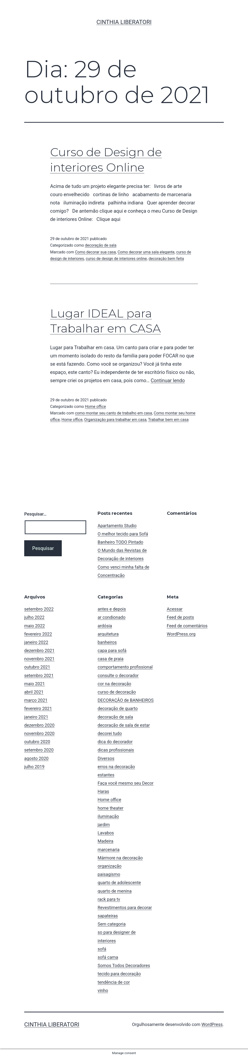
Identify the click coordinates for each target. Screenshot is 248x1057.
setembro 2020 (39, 749)
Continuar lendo (168, 380)
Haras (103, 791)
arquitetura (108, 634)
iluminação (108, 816)
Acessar (175, 609)
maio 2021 (34, 683)
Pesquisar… (35, 513)
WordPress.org (181, 634)
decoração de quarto (118, 708)
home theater (111, 808)
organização (110, 866)
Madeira (105, 841)
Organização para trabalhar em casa (115, 419)
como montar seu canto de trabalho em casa (113, 413)
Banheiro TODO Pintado (120, 542)
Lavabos (106, 832)
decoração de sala (100, 245)
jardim (104, 824)
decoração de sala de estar (124, 725)
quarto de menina (115, 891)
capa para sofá (112, 650)
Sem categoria (112, 924)
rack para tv (109, 899)
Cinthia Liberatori (124, 22)
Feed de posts (180, 617)
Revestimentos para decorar (125, 907)
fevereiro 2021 (38, 708)
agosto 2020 (36, 758)
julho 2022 (34, 617)
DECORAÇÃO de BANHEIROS (126, 700)
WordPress (212, 1024)
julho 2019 (34, 766)
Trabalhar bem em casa (168, 419)
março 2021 (35, 700)
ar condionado (111, 617)
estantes (106, 774)
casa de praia (111, 658)
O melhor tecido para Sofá (123, 533)
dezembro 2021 (39, 650)
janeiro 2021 (36, 716)
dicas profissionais (116, 749)
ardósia (105, 625)
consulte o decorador (118, 675)
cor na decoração (114, 683)
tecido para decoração (119, 973)
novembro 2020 (39, 733)
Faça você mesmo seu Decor (126, 783)
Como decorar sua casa (95, 252)
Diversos (106, 758)
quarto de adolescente (119, 882)
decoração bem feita (166, 258)
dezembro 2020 (39, 725)
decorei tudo (110, 733)
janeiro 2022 (36, 642)
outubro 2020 (37, 741)
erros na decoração (116, 766)
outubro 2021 (37, 667)
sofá (102, 949)
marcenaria (108, 849)
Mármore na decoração (120, 857)
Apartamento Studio (117, 525)
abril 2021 (34, 691)
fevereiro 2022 (38, 634)
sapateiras (108, 915)
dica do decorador (115, 741)
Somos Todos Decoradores (124, 965)
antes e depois (112, 609)
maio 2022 (34, 625)
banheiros (107, 642)
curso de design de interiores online (116, 258)
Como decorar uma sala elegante (145, 252)
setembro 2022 (39, 609)
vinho (103, 990)
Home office (95, 406)
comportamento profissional (125, 667)
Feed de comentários (187, 625)
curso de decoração (117, 691)
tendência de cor (114, 982)
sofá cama (108, 957)
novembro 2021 (39, 658)
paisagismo (109, 874)
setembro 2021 (39, 675)
